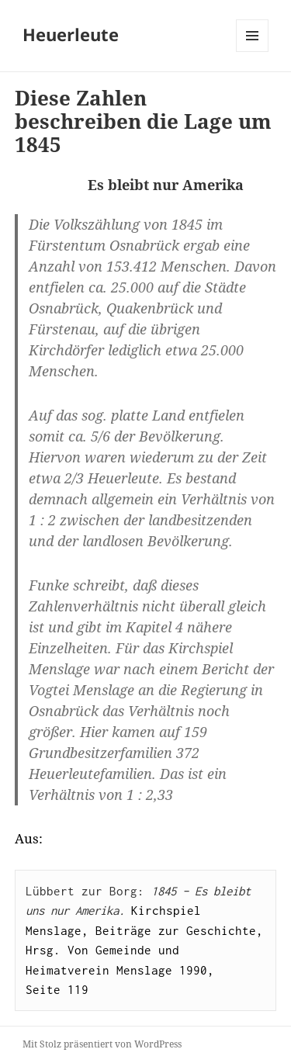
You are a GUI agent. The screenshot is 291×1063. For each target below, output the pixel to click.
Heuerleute (71, 34)
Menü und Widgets (252, 51)
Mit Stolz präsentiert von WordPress (102, 1044)
